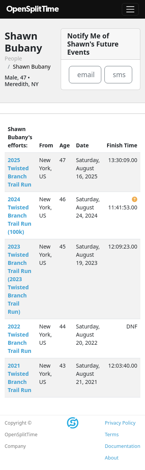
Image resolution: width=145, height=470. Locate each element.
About (112, 457)
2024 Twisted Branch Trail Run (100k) (19, 215)
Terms (112, 434)
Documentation (122, 446)
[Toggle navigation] (130, 9)
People (13, 58)
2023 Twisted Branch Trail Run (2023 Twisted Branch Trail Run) (19, 279)
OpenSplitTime (32, 9)
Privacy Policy (120, 423)
